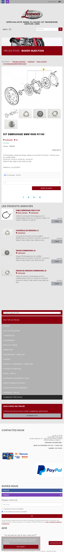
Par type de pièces (11, 320)
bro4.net (43, 551)
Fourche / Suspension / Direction (18, 364)
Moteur (6, 326)
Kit (17, 140)
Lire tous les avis (55, 543)
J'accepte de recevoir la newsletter (12, 509)
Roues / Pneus (9, 373)
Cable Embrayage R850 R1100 (28, 210)
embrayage (9, 140)
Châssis (6, 359)
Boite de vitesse (10, 345)
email (47, 522)
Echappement (9, 340)
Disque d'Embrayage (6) (26, 250)
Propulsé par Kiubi (51, 551)
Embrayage (8, 350)
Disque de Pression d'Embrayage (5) (31, 271)
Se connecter (52, 1)
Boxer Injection (23, 213)
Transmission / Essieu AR (14, 355)
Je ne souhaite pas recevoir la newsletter (14, 511)
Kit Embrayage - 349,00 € (12, 175)
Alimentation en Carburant (15, 388)
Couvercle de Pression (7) (27, 230)
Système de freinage (12, 369)
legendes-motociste (18, 61)
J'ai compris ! (20, 547)
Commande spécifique (12, 397)
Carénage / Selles (11, 392)
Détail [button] (57, 221)
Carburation (9, 336)
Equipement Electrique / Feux (16, 378)
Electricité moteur (11, 331)
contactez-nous (32, 415)
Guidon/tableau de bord (14, 383)
